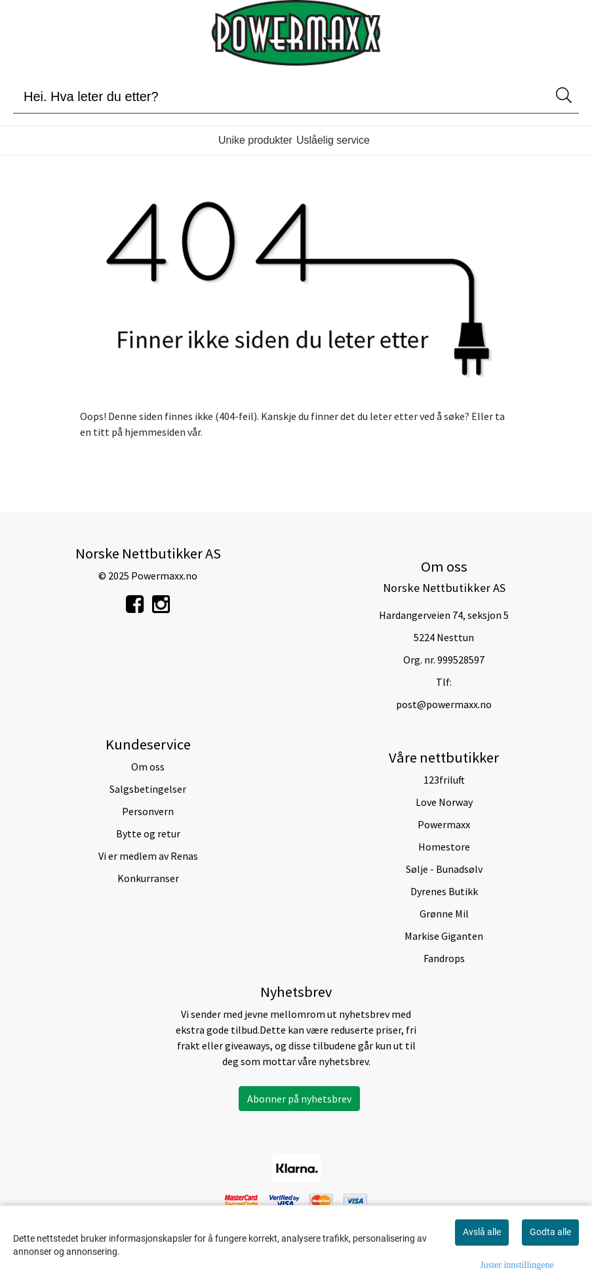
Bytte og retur (148, 833)
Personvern (148, 811)
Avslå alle (482, 1232)
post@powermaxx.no (444, 704)
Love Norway (444, 802)
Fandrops (444, 958)
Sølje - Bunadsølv (444, 868)
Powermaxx (444, 824)
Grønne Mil (444, 913)
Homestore (444, 846)
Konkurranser (148, 878)
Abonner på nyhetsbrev (299, 1098)
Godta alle (550, 1232)
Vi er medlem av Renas (148, 855)
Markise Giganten (444, 935)
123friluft (444, 779)
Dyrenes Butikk (444, 891)
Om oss (148, 766)
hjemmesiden (155, 431)
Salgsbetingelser (147, 788)
